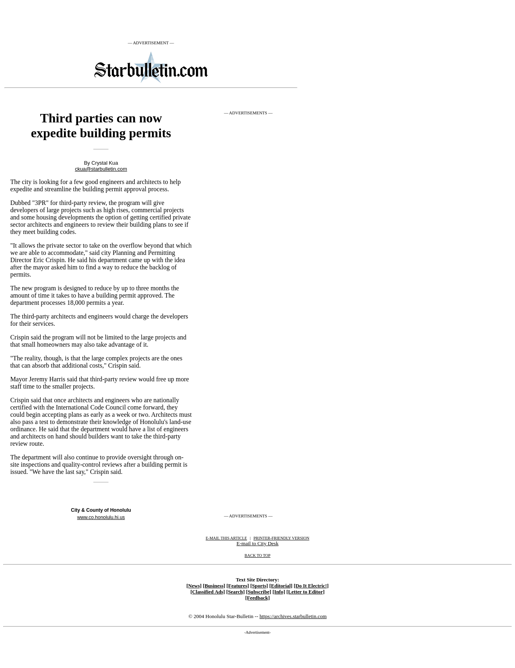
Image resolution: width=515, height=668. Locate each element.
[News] (194, 586)
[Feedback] (257, 598)
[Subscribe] (258, 592)
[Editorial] (281, 586)
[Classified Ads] (207, 592)
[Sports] (259, 586)
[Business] (214, 586)
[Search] (235, 592)
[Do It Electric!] (311, 586)
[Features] (238, 586)
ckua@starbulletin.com (101, 169)
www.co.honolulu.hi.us (101, 517)
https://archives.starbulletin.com (293, 616)
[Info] (278, 592)
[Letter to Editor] (305, 592)
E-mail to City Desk (257, 543)
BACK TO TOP (257, 555)
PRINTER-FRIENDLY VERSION (281, 538)
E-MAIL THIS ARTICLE (226, 538)
